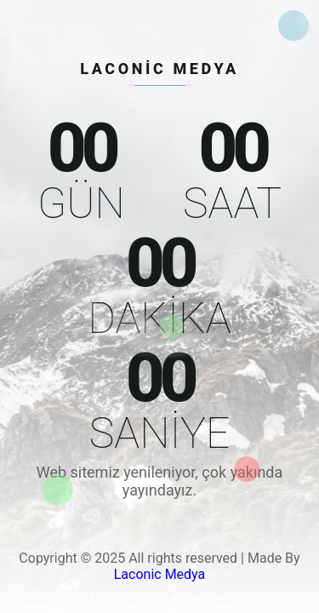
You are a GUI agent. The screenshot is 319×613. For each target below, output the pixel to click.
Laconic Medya (160, 574)
